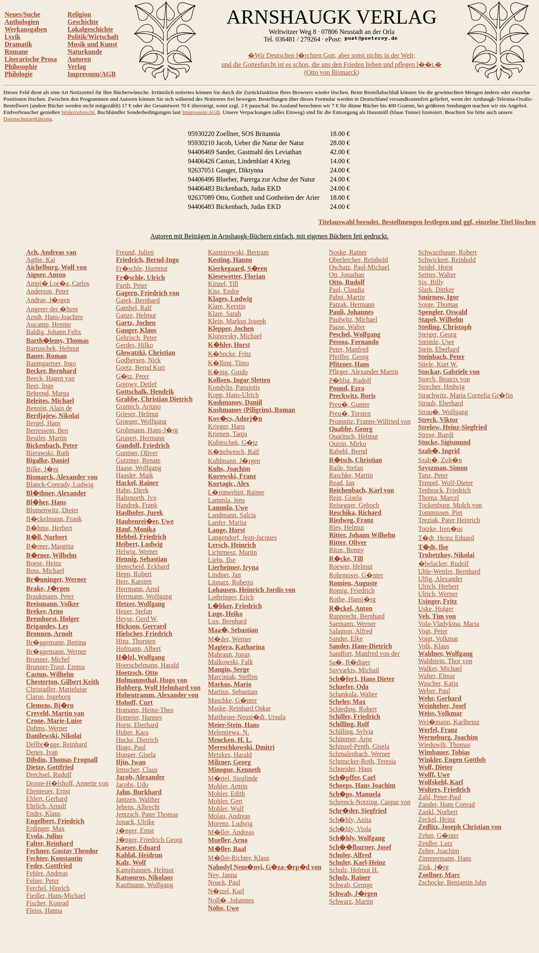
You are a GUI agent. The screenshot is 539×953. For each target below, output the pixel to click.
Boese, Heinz (43, 563)
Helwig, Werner (137, 551)
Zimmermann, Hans (444, 858)
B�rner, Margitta (50, 546)
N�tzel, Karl (226, 891)
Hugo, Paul (131, 747)
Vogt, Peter (433, 631)
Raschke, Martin (351, 475)
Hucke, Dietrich (137, 739)
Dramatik (18, 44)
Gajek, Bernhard (138, 300)
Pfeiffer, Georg (349, 356)
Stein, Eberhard (439, 349)
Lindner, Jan (224, 574)
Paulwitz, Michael (353, 319)
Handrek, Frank (136, 505)
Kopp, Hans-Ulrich (233, 394)
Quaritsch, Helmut (353, 436)
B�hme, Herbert (49, 527)
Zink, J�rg (433, 867)
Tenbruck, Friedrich (444, 490)
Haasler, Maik (134, 475)
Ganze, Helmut (136, 315)
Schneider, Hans (350, 768)
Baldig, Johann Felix (53, 331)
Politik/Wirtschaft (93, 36)
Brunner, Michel (48, 659)
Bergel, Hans (43, 423)
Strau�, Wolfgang (443, 411)
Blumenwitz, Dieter (52, 510)
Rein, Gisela (345, 497)
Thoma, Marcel (438, 497)
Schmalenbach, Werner (359, 753)
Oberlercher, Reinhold (358, 259)
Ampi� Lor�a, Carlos (57, 283)
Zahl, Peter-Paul (439, 796)
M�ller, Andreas (231, 832)
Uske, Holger (436, 608)
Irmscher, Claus (137, 769)
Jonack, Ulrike (135, 821)
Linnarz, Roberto (230, 582)
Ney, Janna (222, 874)
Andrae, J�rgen (48, 299)
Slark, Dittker (436, 289)
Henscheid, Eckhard (142, 566)
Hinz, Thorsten (135, 641)
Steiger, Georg (437, 334)
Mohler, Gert (225, 801)
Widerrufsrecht (78, 112)
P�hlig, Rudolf (350, 380)
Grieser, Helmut (137, 413)
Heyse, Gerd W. (137, 618)
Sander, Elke (345, 638)
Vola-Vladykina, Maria (448, 623)
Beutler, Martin (46, 437)
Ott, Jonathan (346, 274)
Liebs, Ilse (222, 559)
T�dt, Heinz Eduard (446, 537)
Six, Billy (431, 282)
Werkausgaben (26, 29)
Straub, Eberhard (440, 403)
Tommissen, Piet (440, 512)
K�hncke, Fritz (229, 353)
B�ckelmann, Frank (54, 518)
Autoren (79, 59)
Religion (79, 14)
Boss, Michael (45, 570)
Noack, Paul (224, 882)
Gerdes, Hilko (134, 345)
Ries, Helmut (346, 527)
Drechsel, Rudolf (48, 774)
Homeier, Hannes (139, 717)
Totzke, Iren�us (440, 528)
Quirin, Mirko (347, 443)
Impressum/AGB (92, 74)
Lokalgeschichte (90, 29)
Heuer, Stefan (134, 611)
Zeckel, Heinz (437, 819)
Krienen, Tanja (228, 433)
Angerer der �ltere (52, 309)
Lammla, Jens (226, 500)
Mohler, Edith (226, 793)
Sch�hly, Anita (350, 819)
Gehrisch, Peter (136, 337)
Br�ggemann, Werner (56, 651)
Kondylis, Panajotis (234, 387)
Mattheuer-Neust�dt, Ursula (247, 716)
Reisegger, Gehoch (354, 505)
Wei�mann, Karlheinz (449, 721)
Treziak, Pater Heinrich (449, 520)
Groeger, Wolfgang (141, 421)
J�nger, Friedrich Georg (149, 839)
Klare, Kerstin (227, 306)
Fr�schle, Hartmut (141, 268)
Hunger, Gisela (135, 754)
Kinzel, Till (223, 283)
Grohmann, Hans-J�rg (147, 430)
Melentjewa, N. (228, 732)
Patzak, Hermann (351, 304)
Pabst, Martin (346, 297)
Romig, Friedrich (351, 590)
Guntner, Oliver (137, 452)
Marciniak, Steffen (233, 676)
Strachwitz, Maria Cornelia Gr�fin (465, 395)
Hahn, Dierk (132, 490)
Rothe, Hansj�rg (352, 599)
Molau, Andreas (229, 816)
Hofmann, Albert (138, 648)
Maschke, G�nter (232, 700)
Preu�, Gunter (349, 404)
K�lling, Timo (228, 362)
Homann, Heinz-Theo (145, 709)
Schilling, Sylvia (351, 731)
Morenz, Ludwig (230, 823)
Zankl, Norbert (438, 811)
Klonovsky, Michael (235, 335)
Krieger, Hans (226, 426)
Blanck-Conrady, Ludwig (59, 484)
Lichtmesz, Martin (232, 552)
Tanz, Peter (433, 475)
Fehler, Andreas (47, 873)
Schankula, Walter (353, 694)
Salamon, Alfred (350, 631)
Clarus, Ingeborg (48, 696)
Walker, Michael (440, 668)
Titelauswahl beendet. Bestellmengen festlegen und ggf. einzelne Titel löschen (427, 222)
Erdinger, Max (45, 828)
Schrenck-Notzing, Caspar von (369, 801)
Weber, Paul (434, 690)
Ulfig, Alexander (440, 578)
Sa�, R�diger (349, 662)
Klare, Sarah (224, 313)
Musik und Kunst (92, 44)
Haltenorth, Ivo (136, 497)
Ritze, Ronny (346, 549)
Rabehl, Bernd (348, 451)
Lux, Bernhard (227, 621)
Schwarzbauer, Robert (447, 252)
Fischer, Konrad (47, 903)
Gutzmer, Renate (138, 460)
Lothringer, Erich (231, 597)
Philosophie (21, 66)
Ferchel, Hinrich (48, 888)
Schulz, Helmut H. (353, 869)
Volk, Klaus (433, 646)
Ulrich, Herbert (438, 586)
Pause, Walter (347, 326)
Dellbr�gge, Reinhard (56, 744)
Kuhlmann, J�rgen (234, 460)
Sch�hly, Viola (350, 828)
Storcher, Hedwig (441, 386)
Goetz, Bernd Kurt (140, 367)
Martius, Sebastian (232, 691)
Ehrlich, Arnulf (46, 806)
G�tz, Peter (132, 376)
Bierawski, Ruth (47, 452)
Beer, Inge (39, 385)
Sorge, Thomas (438, 304)
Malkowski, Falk (230, 661)
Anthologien (22, 21)
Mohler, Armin (228, 786)
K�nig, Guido (228, 372)
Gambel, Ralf (133, 307)
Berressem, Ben (47, 430)
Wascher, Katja (438, 683)
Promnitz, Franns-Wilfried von (369, 421)
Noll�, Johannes (231, 900)
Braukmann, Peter (50, 596)
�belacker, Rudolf (443, 563)
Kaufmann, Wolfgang (144, 884)
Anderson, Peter (47, 291)
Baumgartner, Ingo (51, 363)
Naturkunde (85, 51)
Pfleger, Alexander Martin (363, 371)
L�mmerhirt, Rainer (236, 492)
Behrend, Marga (47, 393)
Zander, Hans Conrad (446, 804)
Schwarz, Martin (351, 901)
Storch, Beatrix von (444, 379)
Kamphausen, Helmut (145, 869)
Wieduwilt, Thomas (444, 744)
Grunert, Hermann (140, 437)
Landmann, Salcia (232, 515)
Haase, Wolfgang (138, 467)
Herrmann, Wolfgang (144, 596)
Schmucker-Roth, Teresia (362, 761)
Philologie (19, 74)
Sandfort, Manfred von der (364, 653)
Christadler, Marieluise (56, 689)
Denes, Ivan (42, 752)
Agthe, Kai (40, 259)
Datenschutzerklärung (27, 119)
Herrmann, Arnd (137, 588)
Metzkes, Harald (230, 754)
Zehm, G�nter (438, 835)
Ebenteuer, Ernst (48, 791)
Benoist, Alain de (49, 408)
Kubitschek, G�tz (233, 442)
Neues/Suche (22, 14)
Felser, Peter (42, 880)
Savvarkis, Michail (354, 670)
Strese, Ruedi (436, 434)
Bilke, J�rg (42, 469)
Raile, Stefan (346, 467)
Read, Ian (341, 482)
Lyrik (12, 36)
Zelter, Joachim (438, 850)
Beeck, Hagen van (50, 378)
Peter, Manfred (348, 349)
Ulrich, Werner (438, 593)
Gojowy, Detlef (136, 384)
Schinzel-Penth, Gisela (359, 746)
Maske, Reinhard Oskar (239, 708)
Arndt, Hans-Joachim (54, 316)
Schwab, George (350, 884)
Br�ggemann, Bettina (56, 642)
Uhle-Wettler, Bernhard (449, 571)
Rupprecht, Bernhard (356, 616)
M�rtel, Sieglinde (233, 778)
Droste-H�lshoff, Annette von (67, 783)
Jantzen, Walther (138, 799)
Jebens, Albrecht (138, 806)
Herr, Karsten (133, 581)
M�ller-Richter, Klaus (239, 857)
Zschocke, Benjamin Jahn (452, 882)
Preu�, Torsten (350, 413)
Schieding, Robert (353, 709)
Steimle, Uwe (436, 341)
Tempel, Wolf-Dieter (445, 482)
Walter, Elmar (436, 675)
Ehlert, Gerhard (47, 798)
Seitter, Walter (437, 274)
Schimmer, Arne (350, 738)
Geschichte (83, 21)
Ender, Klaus (43, 813)
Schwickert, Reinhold (447, 259)
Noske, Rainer (348, 252)
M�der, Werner (229, 639)
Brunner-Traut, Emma (55, 666)
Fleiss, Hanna (44, 910)
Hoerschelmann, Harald (147, 665)
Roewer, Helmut (350, 566)
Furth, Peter (131, 285)
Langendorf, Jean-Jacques (242, 537)
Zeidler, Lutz (435, 843)
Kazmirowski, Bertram (238, 252)
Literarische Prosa (31, 59)
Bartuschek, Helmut (52, 348)
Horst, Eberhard (137, 724)
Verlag (77, 66)
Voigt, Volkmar (438, 638)
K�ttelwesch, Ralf (234, 451)
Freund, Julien (135, 252)
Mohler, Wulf (226, 808)
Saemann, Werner (352, 623)
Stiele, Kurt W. (438, 364)
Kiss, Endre (223, 291)
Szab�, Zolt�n (440, 459)
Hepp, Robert (133, 573)
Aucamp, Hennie (48, 324)
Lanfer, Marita (227, 522)
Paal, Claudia (346, 289)
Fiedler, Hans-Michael (55, 895)
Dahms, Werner (47, 728)
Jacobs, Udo (132, 784)
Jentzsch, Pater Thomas (147, 814)
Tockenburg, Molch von (450, 505)
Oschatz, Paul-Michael (359, 267)
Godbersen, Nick (138, 360)
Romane (16, 51)
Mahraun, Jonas (229, 654)
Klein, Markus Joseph (237, 321)
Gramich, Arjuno (138, 406)
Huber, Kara (132, 732)
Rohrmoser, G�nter (356, 575)
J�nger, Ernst (135, 830)
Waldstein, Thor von (445, 660)
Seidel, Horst (435, 267)
